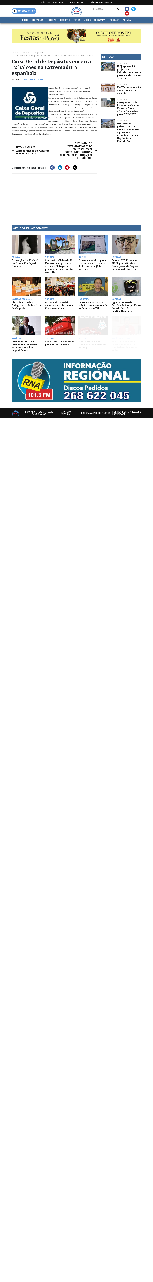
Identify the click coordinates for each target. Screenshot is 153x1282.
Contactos (104, 413)
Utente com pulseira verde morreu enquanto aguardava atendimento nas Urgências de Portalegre (128, 132)
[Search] (118, 9)
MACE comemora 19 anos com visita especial (129, 90)
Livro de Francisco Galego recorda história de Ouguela (26, 305)
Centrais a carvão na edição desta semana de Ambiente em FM (93, 305)
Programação (89, 413)
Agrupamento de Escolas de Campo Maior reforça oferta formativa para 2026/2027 (128, 108)
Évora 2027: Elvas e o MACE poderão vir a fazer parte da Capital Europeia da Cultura (125, 265)
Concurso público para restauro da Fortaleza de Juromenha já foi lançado (92, 265)
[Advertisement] (55, 197)
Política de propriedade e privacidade (126, 412)
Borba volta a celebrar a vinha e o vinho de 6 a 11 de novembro (59, 305)
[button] (15, 11)
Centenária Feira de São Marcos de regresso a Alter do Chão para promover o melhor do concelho (59, 266)
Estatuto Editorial (65, 412)
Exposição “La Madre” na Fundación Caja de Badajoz (25, 263)
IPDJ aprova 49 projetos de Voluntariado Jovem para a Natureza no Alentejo (129, 72)
